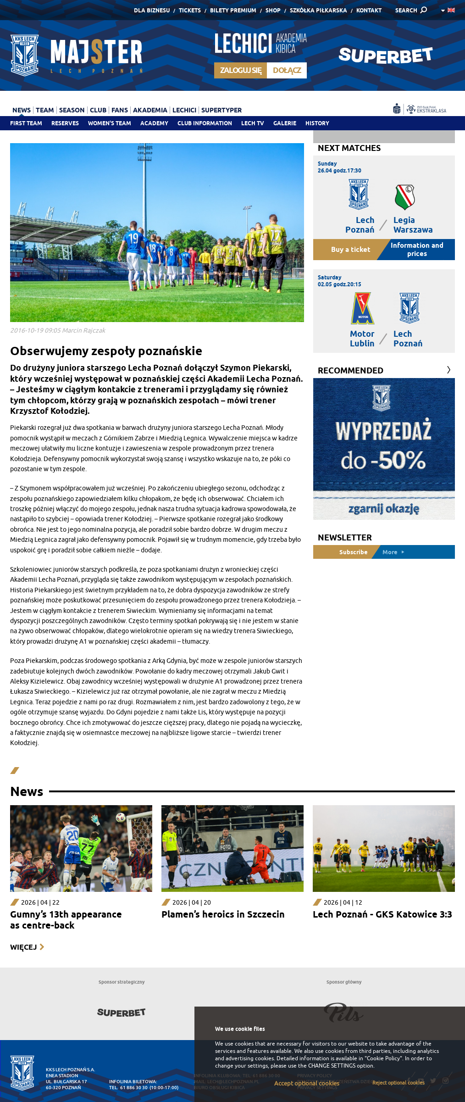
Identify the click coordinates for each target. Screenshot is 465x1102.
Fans (119, 110)
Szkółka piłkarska (318, 10)
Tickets (190, 10)
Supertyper (221, 110)
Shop (273, 10)
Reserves (65, 123)
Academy (154, 123)
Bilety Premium (233, 10)
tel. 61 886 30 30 (128, 1088)
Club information (204, 123)
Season (72, 110)
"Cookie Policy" (383, 1058)
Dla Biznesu (152, 10)
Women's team (109, 123)
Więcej (23, 947)
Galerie (284, 123)
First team (26, 123)
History (317, 123)
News (21, 110)
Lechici (184, 110)
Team (45, 110)
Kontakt (369, 10)
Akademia (150, 110)
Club (98, 110)
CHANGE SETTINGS (331, 1065)
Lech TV (252, 123)
